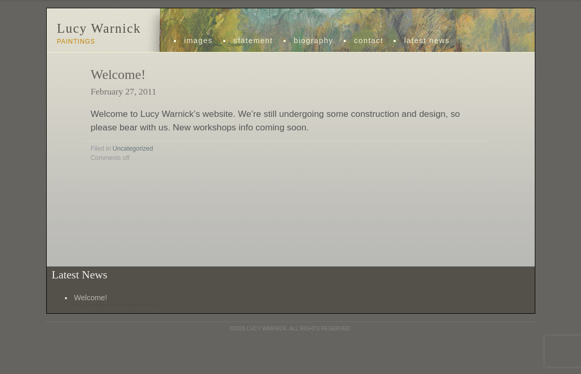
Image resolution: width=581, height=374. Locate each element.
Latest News (427, 40)
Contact (368, 40)
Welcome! (118, 74)
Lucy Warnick (99, 28)
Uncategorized (133, 148)
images (198, 40)
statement (253, 40)
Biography (313, 40)
